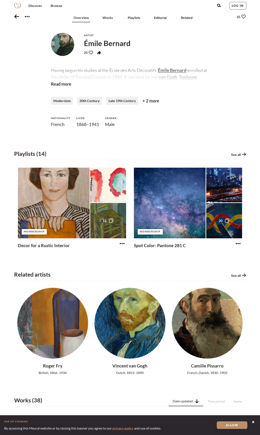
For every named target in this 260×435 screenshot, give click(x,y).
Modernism (62, 102)
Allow (232, 425)
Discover (35, 6)
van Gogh (168, 77)
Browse (56, 6)
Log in (238, 5)
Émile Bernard (172, 70)
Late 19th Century (122, 102)
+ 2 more (151, 102)
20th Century (89, 102)
